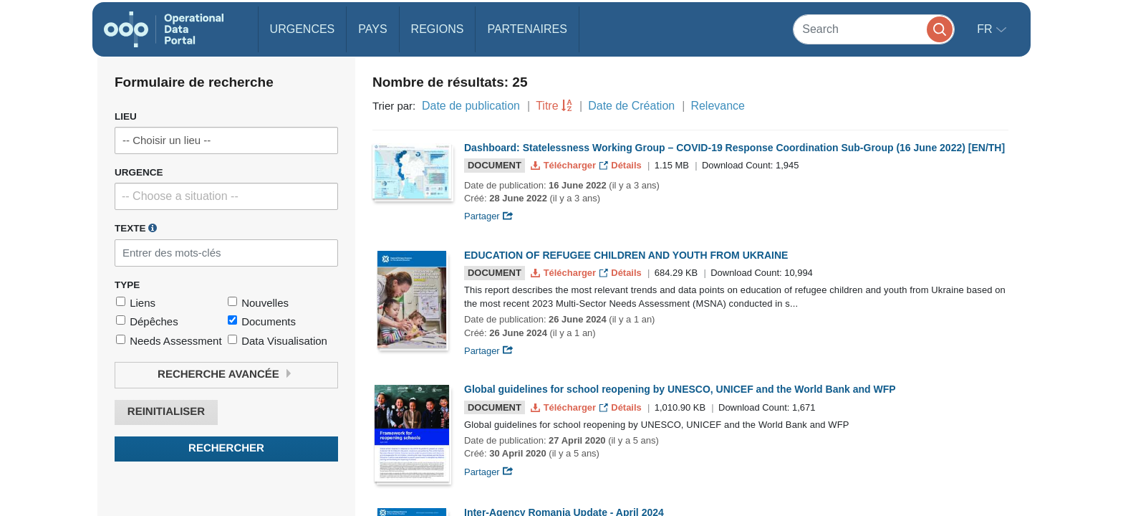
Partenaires (527, 29)
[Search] (874, 29)
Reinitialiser (166, 412)
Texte (136, 228)
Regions (437, 29)
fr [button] (986, 29)
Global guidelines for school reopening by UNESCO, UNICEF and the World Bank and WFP (680, 389)
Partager (489, 216)
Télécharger (564, 165)
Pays (372, 29)
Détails (622, 165)
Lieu (126, 116)
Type (127, 285)
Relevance (717, 106)
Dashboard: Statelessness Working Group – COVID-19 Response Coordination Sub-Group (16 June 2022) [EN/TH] (734, 147)
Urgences (302, 29)
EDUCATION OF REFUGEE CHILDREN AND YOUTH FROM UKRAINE (626, 255)
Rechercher (226, 448)
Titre (547, 106)
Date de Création (631, 106)
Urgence (139, 172)
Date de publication (471, 106)
